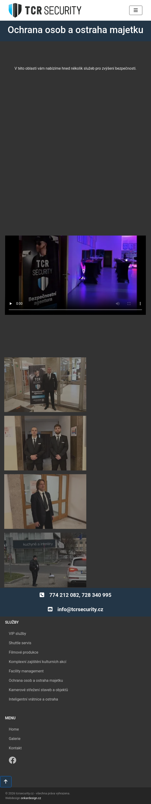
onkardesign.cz (31, 798)
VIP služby (17, 627)
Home (14, 723)
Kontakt (15, 742)
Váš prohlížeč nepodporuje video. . (75, 275)
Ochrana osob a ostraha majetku (36, 674)
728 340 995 (96, 595)
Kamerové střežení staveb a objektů (38, 684)
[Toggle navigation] (135, 10)
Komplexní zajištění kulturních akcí (37, 655)
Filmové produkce (23, 646)
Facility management (26, 665)
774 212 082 (64, 595)
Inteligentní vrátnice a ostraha (33, 693)
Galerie (14, 732)
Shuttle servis (20, 637)
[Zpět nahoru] (5, 781)
